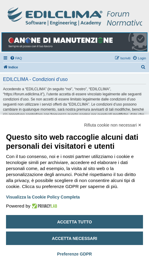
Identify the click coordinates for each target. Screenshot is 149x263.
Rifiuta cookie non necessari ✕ (112, 125)
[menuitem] (16, 58)
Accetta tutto (74, 222)
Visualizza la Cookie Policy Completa (43, 197)
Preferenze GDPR (74, 254)
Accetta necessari (74, 238)
